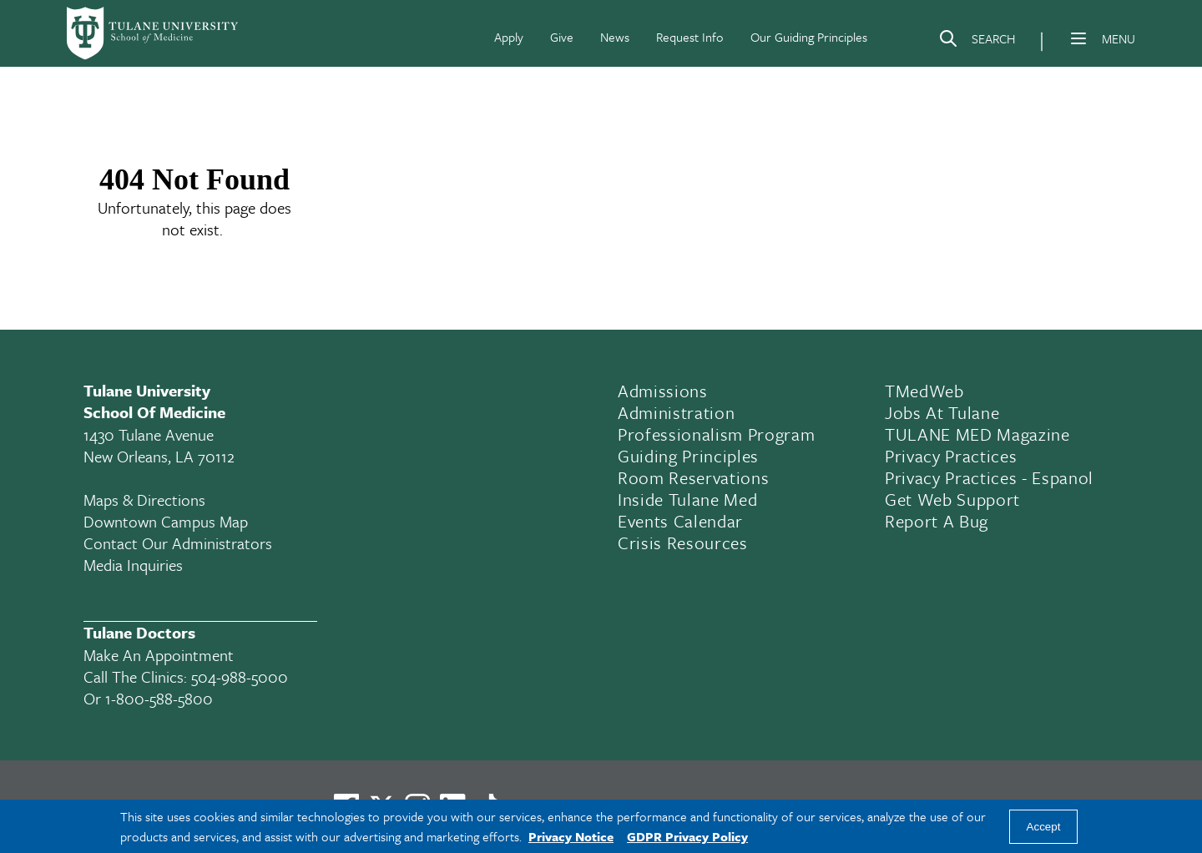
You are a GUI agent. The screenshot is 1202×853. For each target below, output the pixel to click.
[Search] (976, 41)
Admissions (663, 390)
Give (561, 37)
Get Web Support (952, 499)
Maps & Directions (144, 499)
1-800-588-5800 (159, 698)
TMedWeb (924, 390)
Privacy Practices (951, 455)
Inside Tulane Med (687, 499)
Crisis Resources (683, 542)
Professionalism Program (716, 434)
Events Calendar (680, 520)
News (614, 37)
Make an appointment (158, 655)
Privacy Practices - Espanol (989, 477)
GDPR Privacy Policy (687, 836)
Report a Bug (936, 520)
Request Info (690, 37)
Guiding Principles (688, 455)
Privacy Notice (571, 836)
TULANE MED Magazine (977, 434)
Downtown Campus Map (165, 521)
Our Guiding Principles (808, 37)
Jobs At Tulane (942, 412)
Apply (508, 37)
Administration (676, 412)
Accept (1044, 826)
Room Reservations (693, 477)
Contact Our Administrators (177, 543)
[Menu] (1078, 38)
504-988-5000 (239, 676)
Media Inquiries (133, 564)
